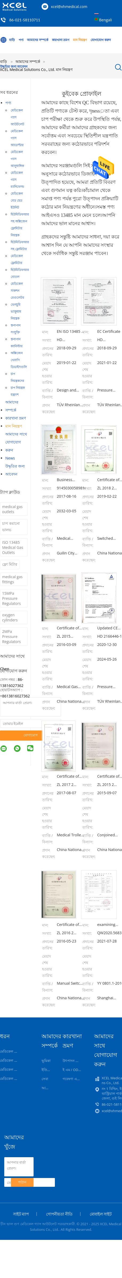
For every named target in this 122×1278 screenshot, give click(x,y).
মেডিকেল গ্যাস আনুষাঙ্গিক (17, 159)
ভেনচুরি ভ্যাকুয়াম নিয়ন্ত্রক (16, 311)
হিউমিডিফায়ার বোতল (20, 273)
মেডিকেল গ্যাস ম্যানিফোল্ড (17, 179)
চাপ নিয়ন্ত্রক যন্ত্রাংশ (18, 391)
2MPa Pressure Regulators (11, 636)
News (10, 458)
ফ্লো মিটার (9, 564)
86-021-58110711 (24, 20)
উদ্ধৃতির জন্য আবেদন (13, 66)
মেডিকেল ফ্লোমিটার (17, 259)
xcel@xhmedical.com (69, 6)
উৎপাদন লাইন (73, 1060)
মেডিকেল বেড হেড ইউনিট (17, 200)
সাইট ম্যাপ (21, 1214)
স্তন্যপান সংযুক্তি (16, 328)
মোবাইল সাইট (101, 1214)
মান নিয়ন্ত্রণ (80, 40)
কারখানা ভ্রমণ (60, 40)
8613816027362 (16, 695)
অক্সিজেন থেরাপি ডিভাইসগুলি (19, 360)
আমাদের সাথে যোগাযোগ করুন (16, 442)
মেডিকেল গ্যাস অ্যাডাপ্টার (17, 138)
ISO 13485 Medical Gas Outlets (12, 547)
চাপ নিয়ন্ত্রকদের (17, 377)
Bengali (105, 19)
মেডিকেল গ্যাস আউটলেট (17, 117)
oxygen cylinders (10, 617)
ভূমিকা (46, 1060)
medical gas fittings (12, 579)
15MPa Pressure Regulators (11, 598)
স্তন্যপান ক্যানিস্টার (17, 342)
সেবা (45, 1078)
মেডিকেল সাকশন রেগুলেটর (17, 290)
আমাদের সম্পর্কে (37, 40)
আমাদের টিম (50, 1087)
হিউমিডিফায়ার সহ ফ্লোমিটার (20, 245)
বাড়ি (7, 40)
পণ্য (21, 40)
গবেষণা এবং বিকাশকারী (79, 1078)
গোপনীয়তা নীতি (59, 1214)
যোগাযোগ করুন (101, 40)
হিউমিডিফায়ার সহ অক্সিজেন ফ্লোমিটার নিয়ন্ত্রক (20, 224)
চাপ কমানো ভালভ (11, 526)
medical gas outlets (12, 509)
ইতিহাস (47, 1069)
